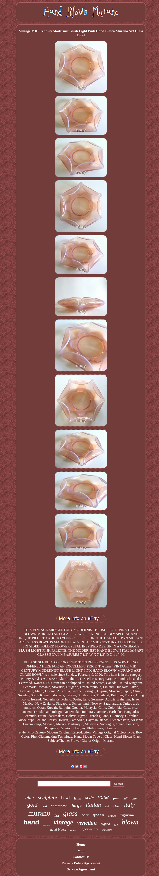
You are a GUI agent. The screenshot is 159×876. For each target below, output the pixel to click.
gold (32, 805)
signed (105, 824)
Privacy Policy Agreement (80, 863)
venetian (87, 823)
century (112, 815)
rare (85, 815)
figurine (127, 815)
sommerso (59, 806)
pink (107, 806)
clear (116, 806)
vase (103, 796)
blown (130, 822)
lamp (77, 798)
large (77, 805)
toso (134, 798)
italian (93, 805)
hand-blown (58, 829)
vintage (63, 822)
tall (125, 798)
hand (31, 822)
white (73, 830)
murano (39, 813)
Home (80, 845)
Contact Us (81, 857)
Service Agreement (81, 869)
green (98, 815)
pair (116, 798)
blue (29, 797)
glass (70, 813)
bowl (65, 797)
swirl (44, 806)
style (89, 797)
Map (80, 851)
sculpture (47, 797)
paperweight (89, 829)
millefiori (107, 829)
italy (129, 804)
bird (116, 825)
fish (56, 815)
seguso (46, 825)
